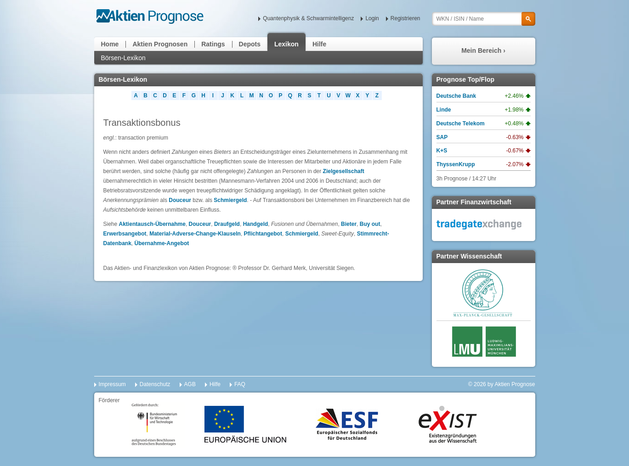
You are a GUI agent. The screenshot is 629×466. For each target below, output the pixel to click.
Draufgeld (227, 224)
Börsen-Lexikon (123, 58)
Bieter (349, 224)
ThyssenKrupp (455, 164)
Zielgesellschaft (343, 171)
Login (372, 18)
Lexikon (286, 44)
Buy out (370, 224)
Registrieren (405, 18)
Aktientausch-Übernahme (152, 224)
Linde (443, 110)
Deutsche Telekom (460, 123)
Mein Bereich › (483, 50)
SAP (442, 137)
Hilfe (319, 44)
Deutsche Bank (456, 96)
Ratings (213, 44)
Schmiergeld (230, 200)
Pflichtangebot (263, 233)
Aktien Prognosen (159, 44)
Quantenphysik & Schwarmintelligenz (308, 18)
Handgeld (255, 224)
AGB (190, 384)
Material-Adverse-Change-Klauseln (195, 233)
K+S (442, 150)
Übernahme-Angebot (162, 243)
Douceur (180, 200)
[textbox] (483, 19)
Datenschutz (155, 384)
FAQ (239, 384)
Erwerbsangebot (125, 233)
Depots (250, 44)
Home (110, 44)
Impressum (112, 384)
